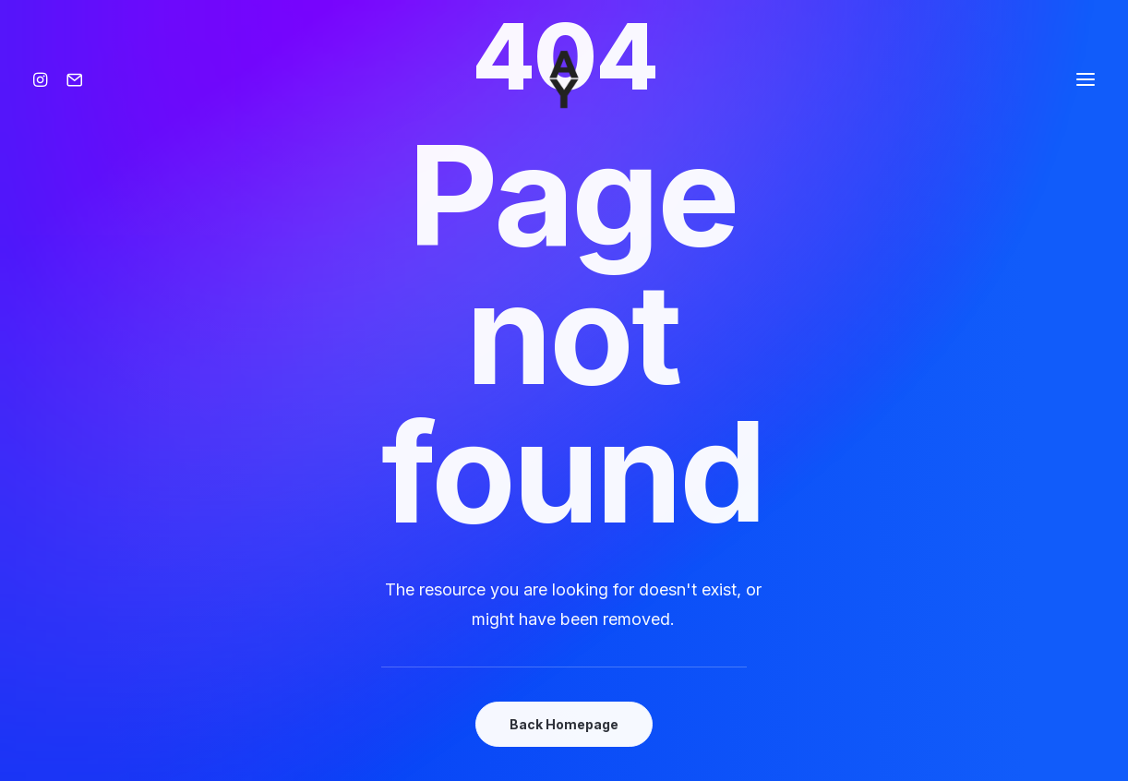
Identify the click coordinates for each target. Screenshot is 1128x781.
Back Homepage (564, 724)
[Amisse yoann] (564, 79)
